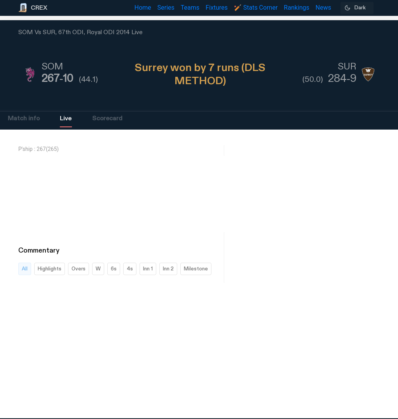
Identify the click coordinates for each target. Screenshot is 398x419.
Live (66, 118)
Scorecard (107, 118)
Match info (24, 118)
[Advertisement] (369, 300)
